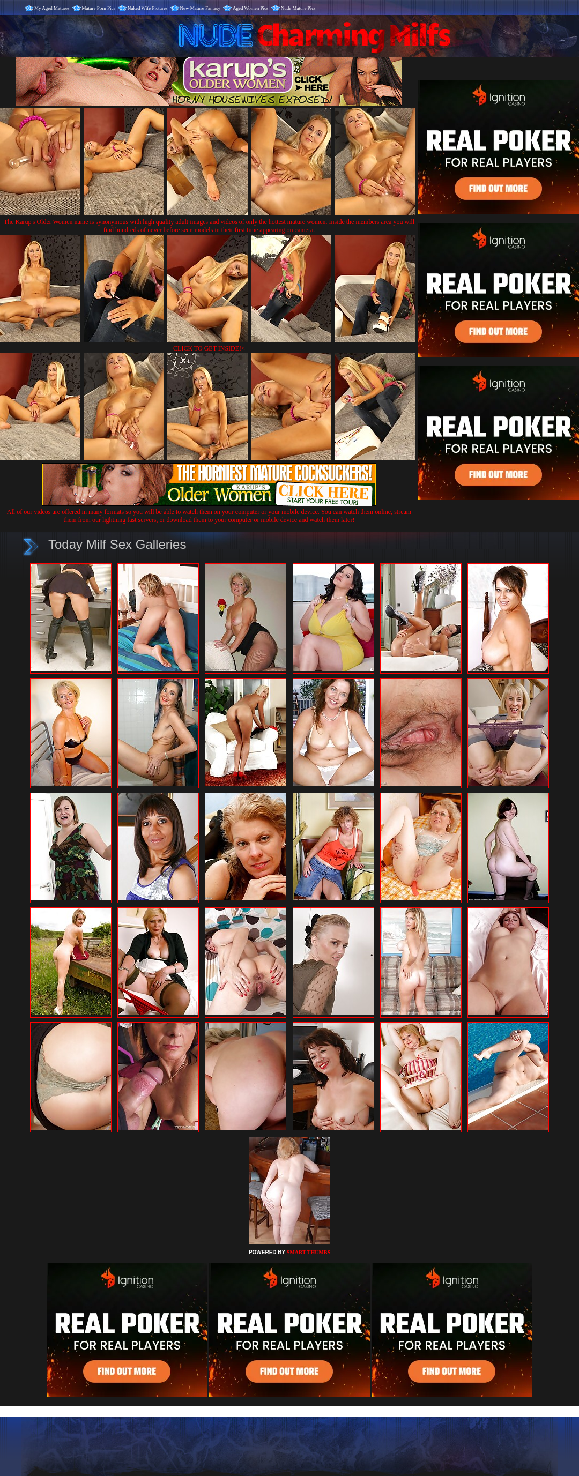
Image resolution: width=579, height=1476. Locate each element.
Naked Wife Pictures (147, 8)
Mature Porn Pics (99, 8)
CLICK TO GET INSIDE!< (209, 348)
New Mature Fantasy (200, 8)
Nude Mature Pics (298, 8)
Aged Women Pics (251, 8)
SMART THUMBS (308, 1252)
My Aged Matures (52, 8)
